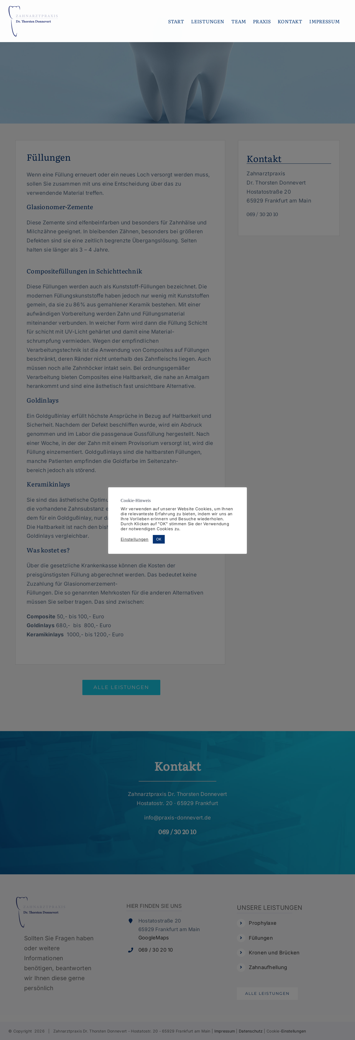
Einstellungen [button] (135, 539)
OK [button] (159, 539)
